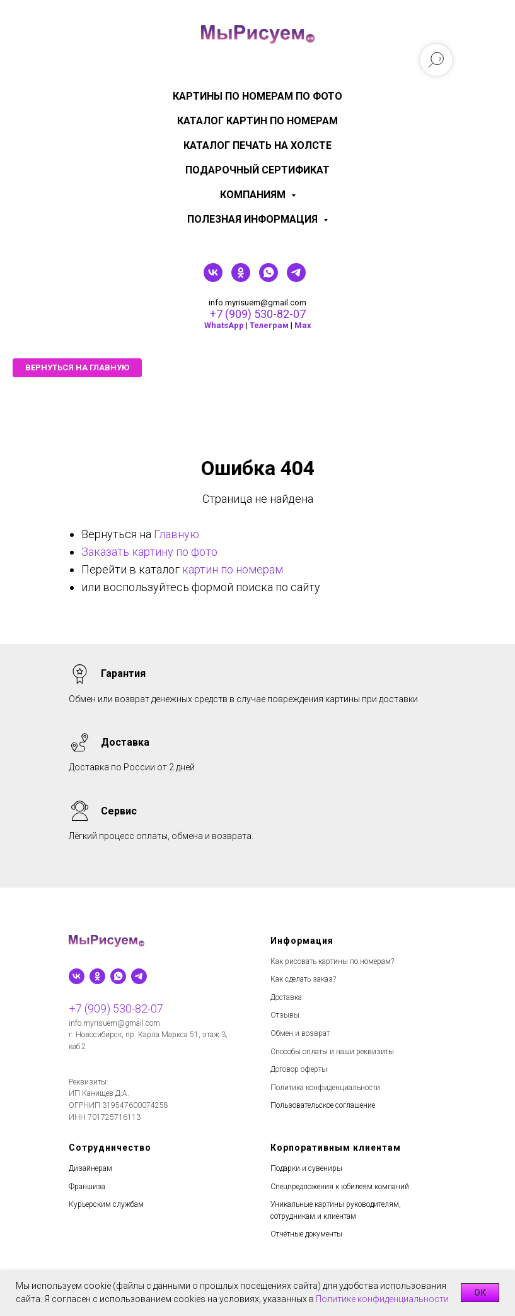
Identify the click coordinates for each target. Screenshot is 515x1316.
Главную (176, 534)
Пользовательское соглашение (322, 1105)
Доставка (286, 997)
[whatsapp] (268, 278)
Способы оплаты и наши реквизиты (332, 1051)
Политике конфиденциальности (382, 1299)
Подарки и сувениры (306, 1168)
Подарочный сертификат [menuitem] (257, 170)
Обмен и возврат (300, 1033)
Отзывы (284, 1015)
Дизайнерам (90, 1168)
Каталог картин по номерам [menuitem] (257, 121)
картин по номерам (232, 569)
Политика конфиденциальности (325, 1087)
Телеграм (269, 325)
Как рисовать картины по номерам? (332, 961)
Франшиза (87, 1186)
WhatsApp (224, 325)
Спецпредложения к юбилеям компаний (339, 1186)
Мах (302, 325)
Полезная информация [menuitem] (253, 219)
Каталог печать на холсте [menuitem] (257, 145)
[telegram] (296, 278)
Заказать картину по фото (149, 551)
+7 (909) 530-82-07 (258, 313)
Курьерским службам (106, 1204)
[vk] (213, 278)
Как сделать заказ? (303, 979)
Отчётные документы (306, 1234)
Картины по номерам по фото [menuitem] (257, 96)
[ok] (240, 278)
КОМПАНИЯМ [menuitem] (254, 195)
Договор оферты (298, 1069)
